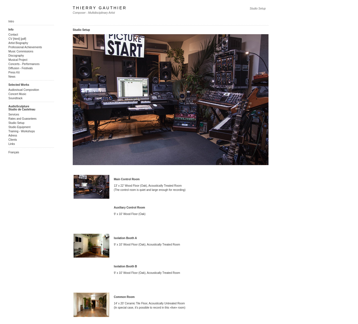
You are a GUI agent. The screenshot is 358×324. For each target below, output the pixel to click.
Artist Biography (18, 43)
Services (13, 114)
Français (13, 152)
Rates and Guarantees (22, 118)
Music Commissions (20, 51)
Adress (12, 135)
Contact (13, 34)
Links (11, 143)
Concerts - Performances (23, 64)
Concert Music (17, 94)
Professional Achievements (25, 47)
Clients (12, 139)
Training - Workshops (21, 131)
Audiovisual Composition (23, 89)
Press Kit (14, 72)
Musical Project (17, 59)
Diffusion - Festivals (20, 68)
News (11, 76)
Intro (11, 21)
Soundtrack (15, 98)
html (16, 38)
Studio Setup (16, 122)
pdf (23, 38)
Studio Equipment (19, 127)
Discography (16, 55)
